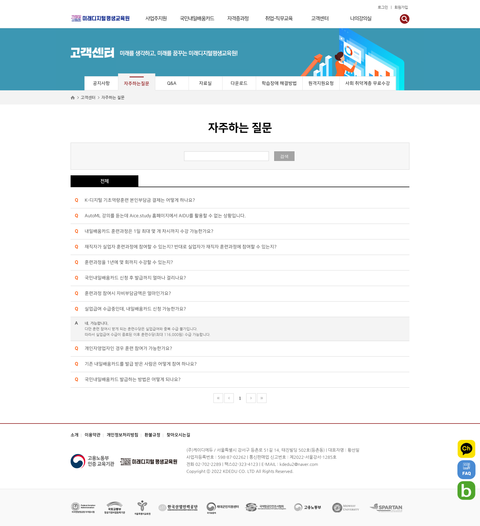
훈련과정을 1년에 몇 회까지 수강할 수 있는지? (129, 262)
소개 (74, 435)
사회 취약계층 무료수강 (367, 83)
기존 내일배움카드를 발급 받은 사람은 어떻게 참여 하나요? (141, 364)
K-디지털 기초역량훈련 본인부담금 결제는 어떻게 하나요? (140, 200)
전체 (104, 181)
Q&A (171, 83)
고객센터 (319, 18)
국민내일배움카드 (197, 18)
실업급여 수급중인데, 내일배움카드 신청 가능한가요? (135, 309)
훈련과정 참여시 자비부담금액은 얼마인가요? (128, 293)
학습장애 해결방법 (279, 83)
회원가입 (401, 7)
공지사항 (101, 83)
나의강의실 (361, 18)
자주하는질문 (136, 83)
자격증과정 (238, 18)
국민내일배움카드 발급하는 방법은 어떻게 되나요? (132, 379)
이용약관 (93, 435)
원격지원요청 (321, 83)
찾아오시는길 (178, 435)
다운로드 (239, 83)
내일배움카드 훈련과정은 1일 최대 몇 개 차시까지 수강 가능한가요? (149, 231)
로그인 (383, 7)
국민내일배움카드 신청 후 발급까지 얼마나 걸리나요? (135, 278)
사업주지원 (156, 18)
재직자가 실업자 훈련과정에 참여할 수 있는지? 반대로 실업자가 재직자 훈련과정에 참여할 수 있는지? (180, 247)
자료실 (205, 83)
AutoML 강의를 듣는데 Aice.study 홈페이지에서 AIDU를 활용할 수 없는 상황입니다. (165, 215)
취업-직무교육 (279, 18)
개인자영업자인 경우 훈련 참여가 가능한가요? (128, 348)
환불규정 (152, 435)
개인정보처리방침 (122, 435)
